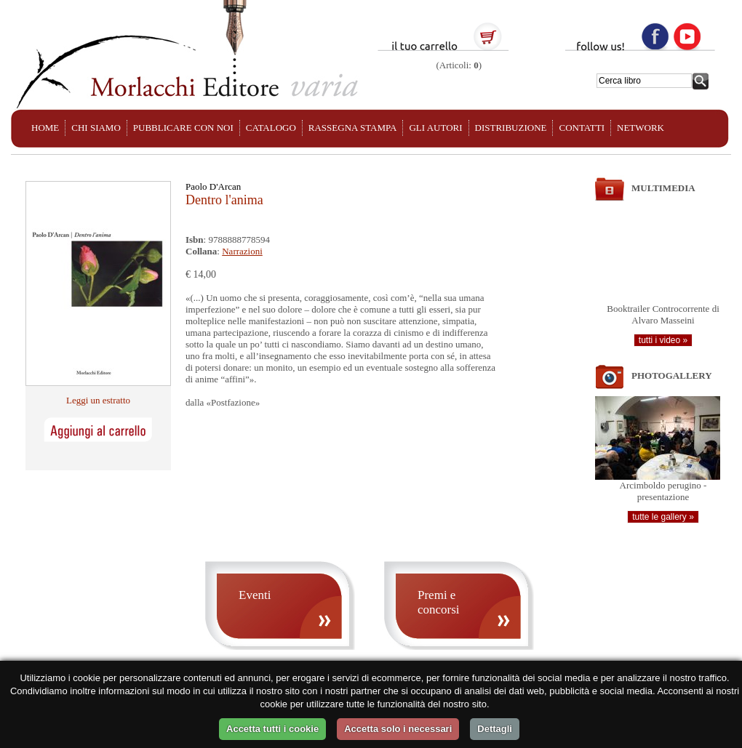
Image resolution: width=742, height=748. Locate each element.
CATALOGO (271, 127)
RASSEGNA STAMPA (352, 127)
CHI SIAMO (96, 127)
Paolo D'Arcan (213, 186)
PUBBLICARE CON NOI (183, 127)
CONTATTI (582, 127)
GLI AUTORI (435, 127)
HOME (45, 127)
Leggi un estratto (98, 400)
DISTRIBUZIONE (511, 127)
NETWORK (640, 127)
